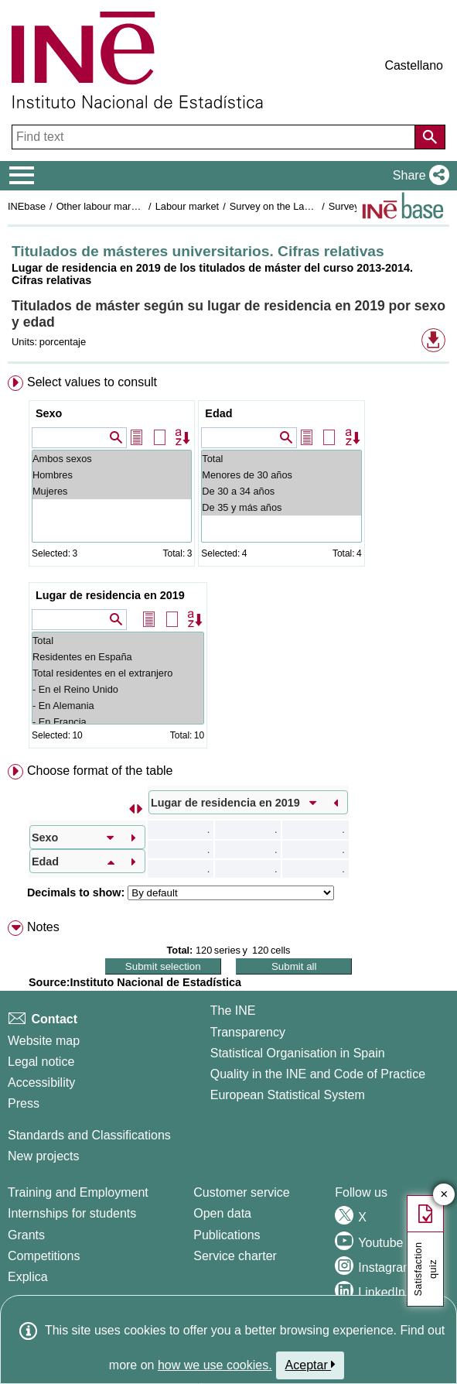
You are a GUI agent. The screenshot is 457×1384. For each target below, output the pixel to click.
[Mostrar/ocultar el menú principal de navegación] (22, 176)
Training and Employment (78, 1192)
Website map (44, 1040)
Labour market (187, 206)
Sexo (49, 413)
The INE (233, 1010)
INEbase (27, 206)
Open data (222, 1213)
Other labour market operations (124, 206)
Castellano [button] (413, 65)
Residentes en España (117, 657)
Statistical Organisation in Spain (297, 1053)
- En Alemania (117, 705)
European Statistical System (287, 1094)
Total (281, 458)
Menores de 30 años (281, 475)
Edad (218, 413)
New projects (43, 1156)
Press (23, 1103)
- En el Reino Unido (117, 689)
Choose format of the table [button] (100, 770)
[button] (418, 176)
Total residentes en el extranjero (117, 673)
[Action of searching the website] (429, 137)
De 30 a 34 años (281, 491)
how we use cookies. (215, 1365)
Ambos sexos (111, 458)
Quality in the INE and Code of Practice (317, 1074)
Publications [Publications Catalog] (226, 1235)
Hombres (111, 475)
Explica (28, 1276)
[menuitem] (228, 565)
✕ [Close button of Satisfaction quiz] (444, 1194)
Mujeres (111, 491)
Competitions (44, 1255)
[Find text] (215, 137)
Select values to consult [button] (92, 382)
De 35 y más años (281, 507)
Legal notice (41, 1061)
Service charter (235, 1255)
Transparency (247, 1032)
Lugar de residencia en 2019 (110, 595)
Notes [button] (43, 927)
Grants (26, 1235)
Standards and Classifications (89, 1135)
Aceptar (310, 1365)
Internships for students (72, 1213)
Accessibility (41, 1082)
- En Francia (117, 722)
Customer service (241, 1192)
